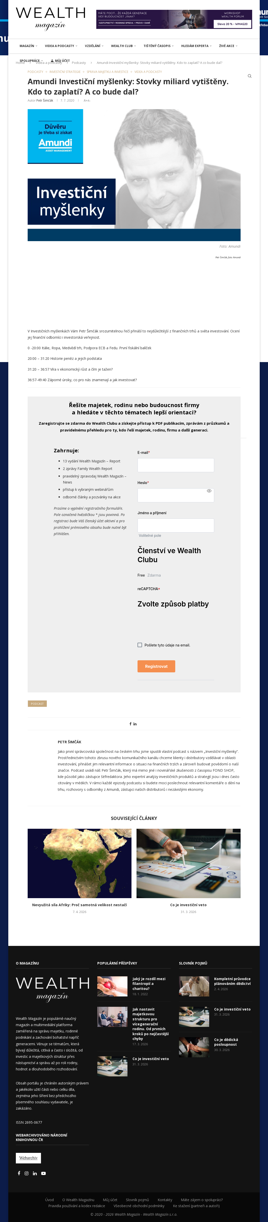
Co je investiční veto (188, 904)
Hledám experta (194, 46)
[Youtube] (43, 1173)
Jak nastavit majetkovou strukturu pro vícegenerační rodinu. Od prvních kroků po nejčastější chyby (150, 1024)
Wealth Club (122, 46)
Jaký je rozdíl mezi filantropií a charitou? (148, 983)
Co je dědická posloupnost (226, 1042)
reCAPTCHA (149, 589)
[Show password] (209, 490)
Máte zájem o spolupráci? (202, 1199)
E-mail (144, 452)
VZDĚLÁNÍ (92, 46)
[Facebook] (19, 1173)
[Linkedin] (35, 1173)
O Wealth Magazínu (78, 1199)
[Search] (249, 76)
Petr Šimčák (44, 100)
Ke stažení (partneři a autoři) (196, 1205)
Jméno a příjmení (152, 513)
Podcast (37, 704)
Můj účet (110, 1199)
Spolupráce (30, 61)
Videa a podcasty (59, 46)
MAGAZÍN (27, 46)
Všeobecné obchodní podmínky (139, 1205)
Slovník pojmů (137, 1199)
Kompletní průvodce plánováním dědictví (232, 981)
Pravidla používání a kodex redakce (76, 1205)
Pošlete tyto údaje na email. (164, 645)
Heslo (143, 483)
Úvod (49, 1199)
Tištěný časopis (157, 46)
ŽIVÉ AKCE (226, 46)
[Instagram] (27, 1173)
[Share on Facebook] (130, 723)
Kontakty (165, 1199)
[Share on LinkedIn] (135, 723)
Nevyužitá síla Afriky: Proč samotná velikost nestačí (79, 904)
